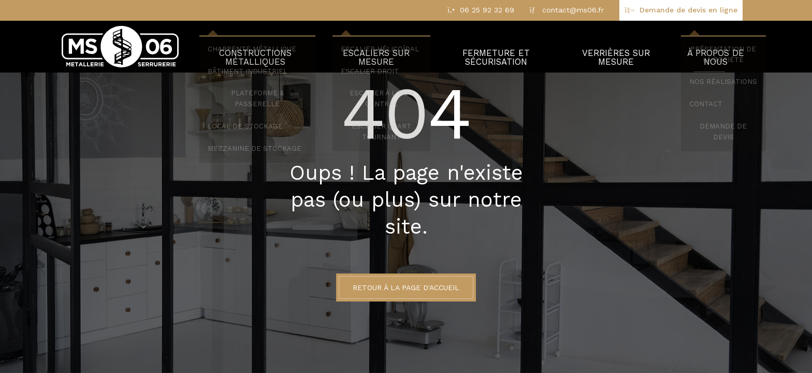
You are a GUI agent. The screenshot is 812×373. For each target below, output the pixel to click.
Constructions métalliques (256, 46)
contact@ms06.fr (573, 10)
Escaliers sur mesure (377, 46)
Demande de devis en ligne (688, 10)
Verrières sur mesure (616, 46)
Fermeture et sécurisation (497, 46)
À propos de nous (715, 46)
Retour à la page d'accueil (406, 287)
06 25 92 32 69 (487, 10)
